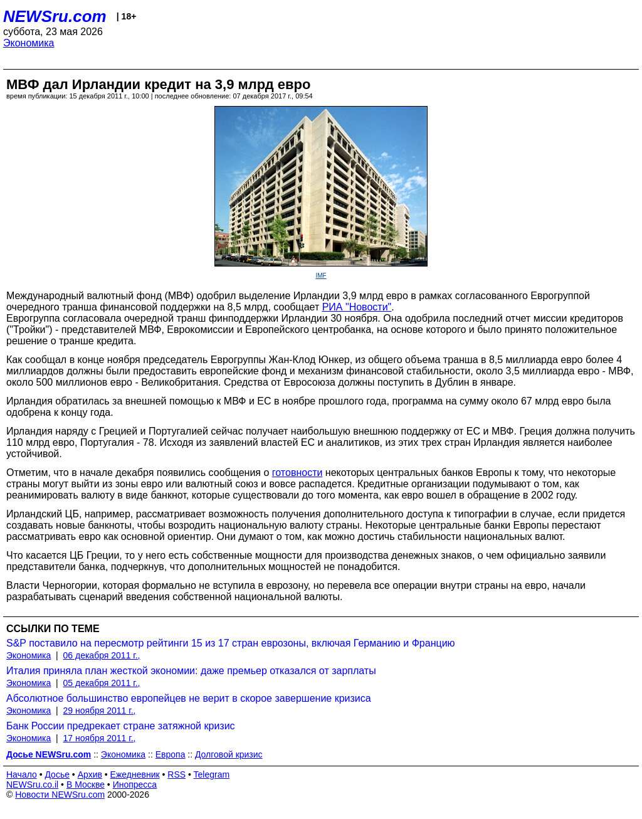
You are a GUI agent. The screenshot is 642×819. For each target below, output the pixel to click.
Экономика (29, 43)
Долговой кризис (229, 754)
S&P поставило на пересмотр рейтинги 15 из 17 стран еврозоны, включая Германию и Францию (230, 643)
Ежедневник (135, 774)
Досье (57, 774)
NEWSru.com (55, 16)
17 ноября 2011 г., (99, 738)
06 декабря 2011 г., (101, 655)
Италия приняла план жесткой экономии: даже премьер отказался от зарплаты (191, 670)
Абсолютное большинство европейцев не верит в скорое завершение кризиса (188, 698)
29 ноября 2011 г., (99, 710)
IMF (320, 275)
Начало (21, 774)
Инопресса (135, 784)
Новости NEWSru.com (60, 795)
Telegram (212, 774)
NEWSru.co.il (32, 784)
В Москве (85, 784)
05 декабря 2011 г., (101, 683)
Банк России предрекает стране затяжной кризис (120, 726)
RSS (176, 774)
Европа (170, 754)
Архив (90, 774)
